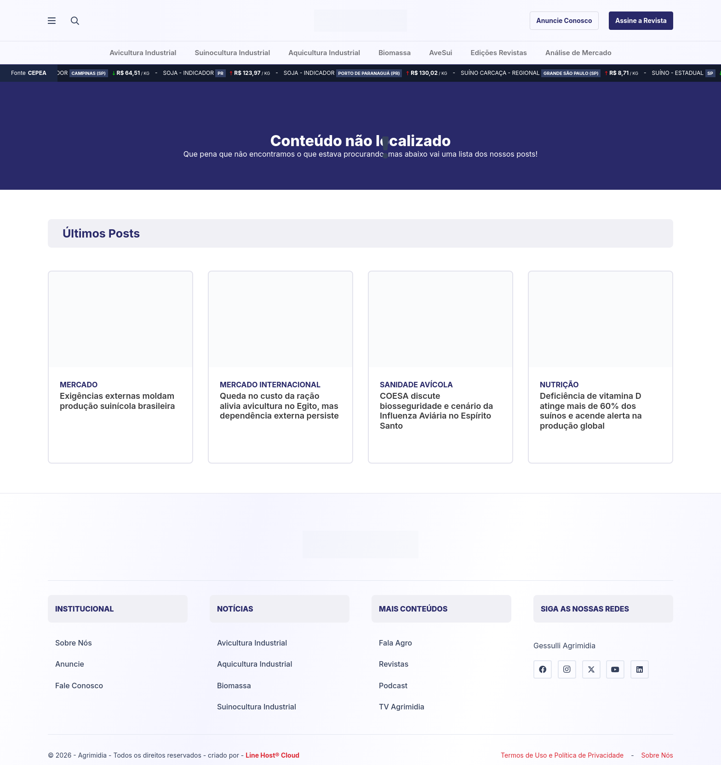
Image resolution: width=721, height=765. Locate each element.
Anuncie (69, 664)
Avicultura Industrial (252, 642)
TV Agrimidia (401, 706)
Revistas (393, 664)
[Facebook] (542, 669)
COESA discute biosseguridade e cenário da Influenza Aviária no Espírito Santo (436, 411)
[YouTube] (615, 669)
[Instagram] (567, 669)
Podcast (393, 685)
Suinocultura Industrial (256, 706)
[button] (75, 20)
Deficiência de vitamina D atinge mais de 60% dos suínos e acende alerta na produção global (591, 411)
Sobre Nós (73, 642)
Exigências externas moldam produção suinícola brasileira (117, 401)
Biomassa (234, 685)
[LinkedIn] (639, 669)
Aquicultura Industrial (254, 664)
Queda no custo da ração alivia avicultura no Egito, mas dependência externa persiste (279, 405)
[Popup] (52, 21)
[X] (591, 669)
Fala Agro (395, 642)
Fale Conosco (79, 685)
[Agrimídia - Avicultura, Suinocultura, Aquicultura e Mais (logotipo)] (360, 21)
